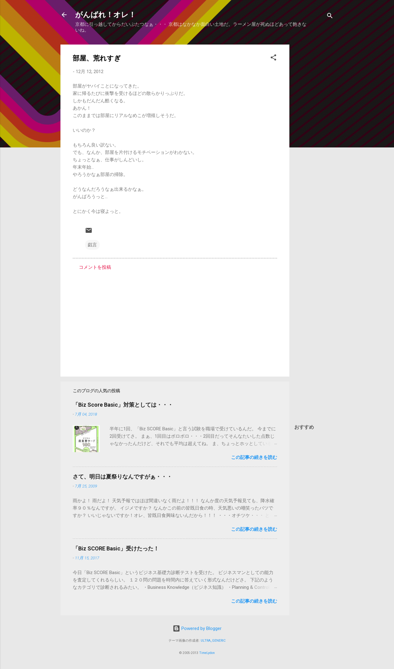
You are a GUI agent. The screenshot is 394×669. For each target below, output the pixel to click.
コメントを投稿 (95, 267)
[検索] (330, 16)
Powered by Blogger (197, 628)
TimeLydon (207, 653)
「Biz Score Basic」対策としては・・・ (123, 404)
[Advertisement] (314, 137)
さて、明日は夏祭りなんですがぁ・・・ (122, 476)
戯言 (92, 245)
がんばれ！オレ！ (105, 14)
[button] (273, 58)
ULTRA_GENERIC (213, 641)
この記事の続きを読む (254, 457)
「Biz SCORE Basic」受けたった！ (116, 548)
